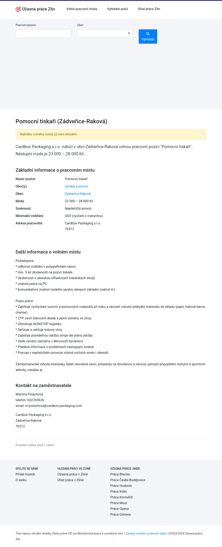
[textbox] (85, 33)
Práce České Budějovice (127, 480)
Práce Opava (119, 509)
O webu (21, 480)
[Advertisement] (111, 81)
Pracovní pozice (26, 25)
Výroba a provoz (76, 186)
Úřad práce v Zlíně (71, 480)
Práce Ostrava (120, 514)
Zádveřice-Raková (78, 194)
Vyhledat (148, 36)
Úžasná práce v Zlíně (73, 474)
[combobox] (105, 33)
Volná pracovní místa (81, 9)
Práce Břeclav (120, 474)
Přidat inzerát (25, 474)
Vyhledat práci (117, 9)
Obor (80, 25)
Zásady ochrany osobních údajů (146, 533)
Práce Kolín (118, 491)
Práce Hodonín (121, 486)
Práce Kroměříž (121, 497)
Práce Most (118, 503)
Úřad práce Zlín (149, 9)
